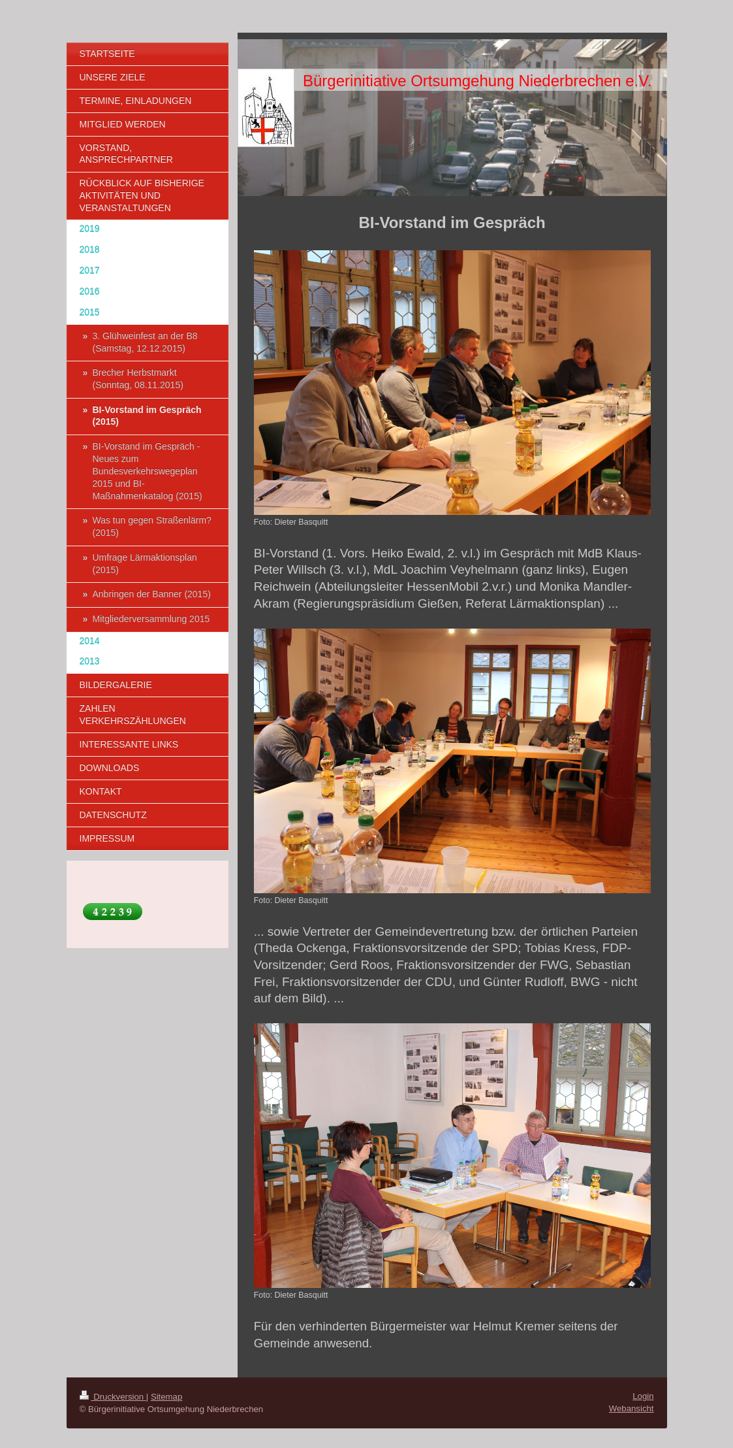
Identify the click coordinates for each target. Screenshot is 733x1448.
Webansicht (631, 1408)
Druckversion (113, 1397)
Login (642, 1396)
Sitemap (166, 1397)
